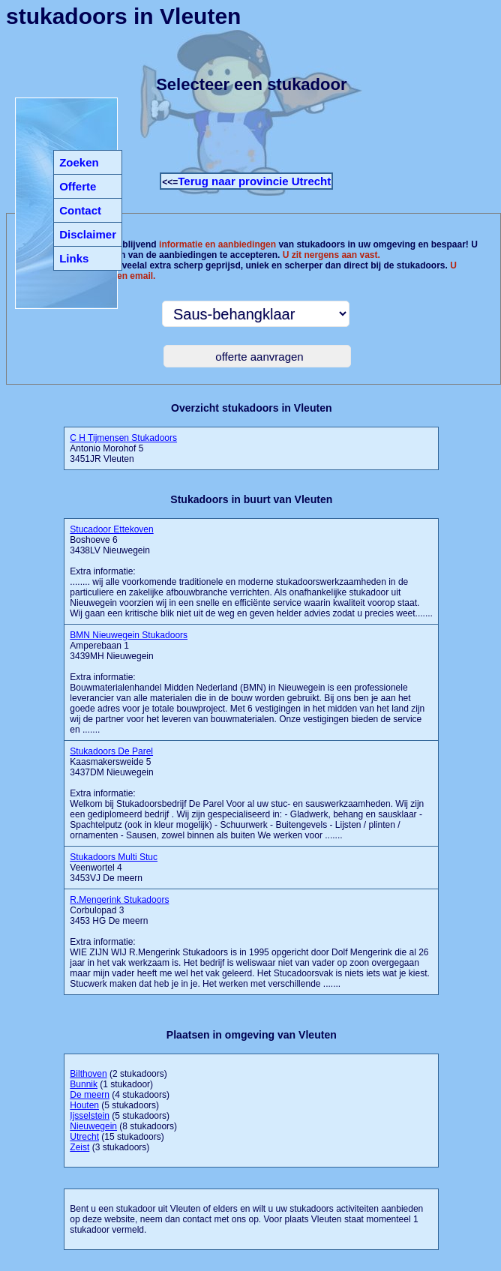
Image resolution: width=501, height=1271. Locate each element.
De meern (90, 1095)
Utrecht (84, 1137)
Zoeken (79, 162)
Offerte (77, 186)
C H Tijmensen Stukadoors (123, 438)
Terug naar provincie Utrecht (254, 181)
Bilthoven (88, 1074)
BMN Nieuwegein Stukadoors (129, 635)
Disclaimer (87, 234)
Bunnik (84, 1084)
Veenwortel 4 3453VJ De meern (114, 867)
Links (73, 258)
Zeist (79, 1147)
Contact (80, 210)
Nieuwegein (93, 1126)
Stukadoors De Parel (111, 751)
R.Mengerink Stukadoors (119, 900)
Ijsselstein (90, 1116)
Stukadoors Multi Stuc (114, 857)
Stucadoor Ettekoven (111, 529)
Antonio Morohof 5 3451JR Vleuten (123, 448)
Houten (84, 1105)
